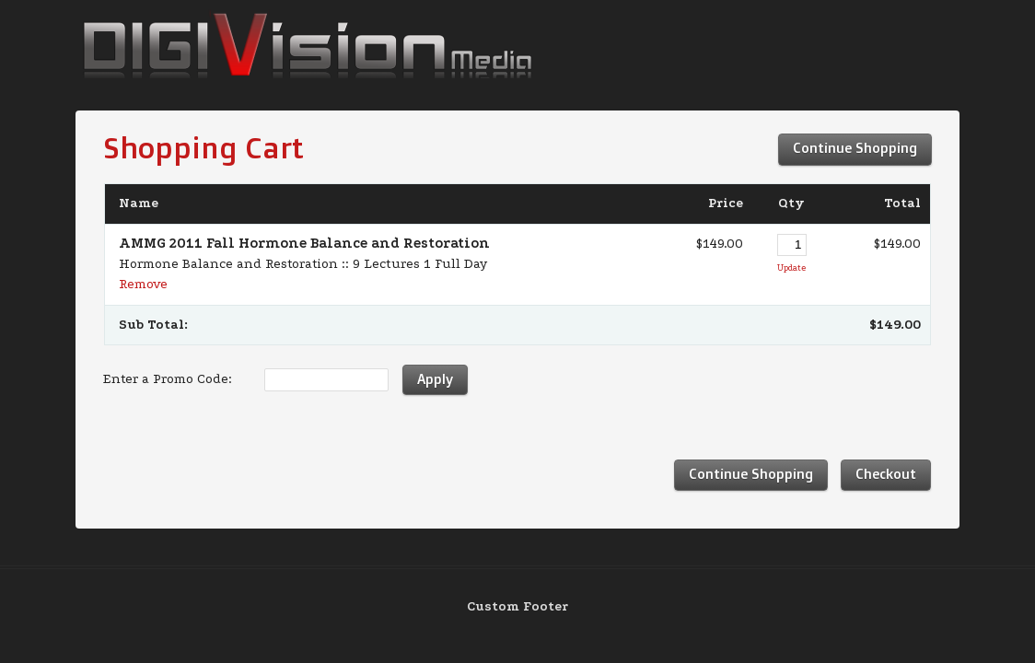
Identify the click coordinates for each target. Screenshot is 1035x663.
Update (791, 267)
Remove (143, 284)
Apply (435, 379)
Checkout (885, 474)
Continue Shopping (855, 148)
